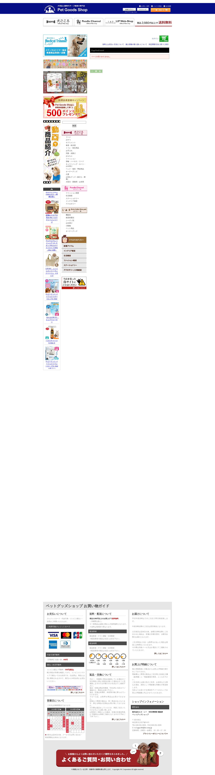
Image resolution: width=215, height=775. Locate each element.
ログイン (155, 39)
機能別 (68, 215)
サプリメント (71, 143)
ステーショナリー (72, 198)
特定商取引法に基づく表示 (159, 44)
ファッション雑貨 (72, 193)
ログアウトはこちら (131, 12)
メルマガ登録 (157, 6)
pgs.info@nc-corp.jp (144, 728)
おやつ (68, 140)
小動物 (68, 226)
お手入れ (69, 151)
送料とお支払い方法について (113, 44)
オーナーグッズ (71, 171)
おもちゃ (69, 156)
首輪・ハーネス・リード (75, 161)
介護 (67, 174)
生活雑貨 (69, 196)
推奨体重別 (70, 218)
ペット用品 (70, 228)
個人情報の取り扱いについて (136, 44)
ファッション (71, 159)
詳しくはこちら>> (77, 692)
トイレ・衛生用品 (72, 148)
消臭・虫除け (71, 153)
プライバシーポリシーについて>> (155, 734)
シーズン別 (70, 220)
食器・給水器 (71, 145)
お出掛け (69, 223)
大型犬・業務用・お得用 (75, 182)
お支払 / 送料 (145, 6)
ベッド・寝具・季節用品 (75, 169)
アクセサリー (71, 204)
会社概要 (168, 6)
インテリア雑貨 (71, 201)
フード (68, 137)
